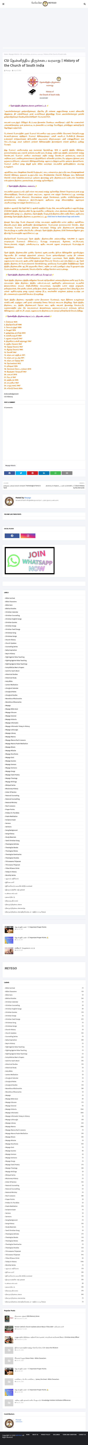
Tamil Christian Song (12, 840)
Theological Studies (12, 858)
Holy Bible (9, 681)
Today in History (11, 872)
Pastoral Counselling (13, 799)
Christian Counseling (13, 615)
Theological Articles (12, 844)
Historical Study (11, 678)
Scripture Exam (11, 820)
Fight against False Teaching (15, 657)
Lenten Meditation (12, 685)
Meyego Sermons (11, 768)
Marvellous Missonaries (13, 702)
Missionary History (12, 789)
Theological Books (12, 847)
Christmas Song (11, 633)
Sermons (8, 827)
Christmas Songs (11, 636)
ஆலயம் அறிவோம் (12, 879)
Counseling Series (12, 647)
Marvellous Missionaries (14, 698)
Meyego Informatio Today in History (18, 726)
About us (35, 1434)
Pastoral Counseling (12, 795)
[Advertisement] (44, 28)
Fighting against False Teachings (16, 664)
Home (6, 54)
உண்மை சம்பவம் (11, 893)
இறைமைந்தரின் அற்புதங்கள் (15, 890)
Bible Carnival (10, 598)
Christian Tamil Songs (13, 629)
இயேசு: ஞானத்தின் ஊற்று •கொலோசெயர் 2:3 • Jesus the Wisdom (36, 1348)
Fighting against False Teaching (16, 660)
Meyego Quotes (11, 761)
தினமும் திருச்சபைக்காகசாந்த (15, 908)
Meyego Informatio (12, 723)
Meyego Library (11, 733)
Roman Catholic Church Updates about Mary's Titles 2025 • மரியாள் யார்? (39, 1327)
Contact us (82, 1434)
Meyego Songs (10, 771)
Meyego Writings (11, 782)
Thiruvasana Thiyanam (13, 861)
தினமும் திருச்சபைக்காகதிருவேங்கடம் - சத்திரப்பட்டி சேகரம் (26, 912)
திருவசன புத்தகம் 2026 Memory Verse (27, 1316)
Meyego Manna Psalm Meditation (17, 743)
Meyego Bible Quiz (12, 709)
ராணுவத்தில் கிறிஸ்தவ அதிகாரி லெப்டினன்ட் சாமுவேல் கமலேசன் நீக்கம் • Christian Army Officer (47, 1337)
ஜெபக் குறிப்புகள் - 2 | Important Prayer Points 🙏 (31, 937)
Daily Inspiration (11, 650)
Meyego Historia (14, 54)
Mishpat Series (10, 785)
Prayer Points (10, 809)
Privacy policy (45, 1434)
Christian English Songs (14, 619)
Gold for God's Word (12, 671)
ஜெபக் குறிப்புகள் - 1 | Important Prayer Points (30, 927)
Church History (11, 640)
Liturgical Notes (11, 692)
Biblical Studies (11, 608)
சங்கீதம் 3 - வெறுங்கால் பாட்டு (25, 948)
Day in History (10, 653)
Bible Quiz (9, 605)
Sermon (8, 823)
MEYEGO (19, 1435)
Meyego (8, 70)
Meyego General (11, 716)
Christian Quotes (11, 622)
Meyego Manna (11, 737)
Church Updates (11, 643)
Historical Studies (12, 674)
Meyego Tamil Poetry (12, 775)
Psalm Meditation (12, 816)
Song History (10, 834)
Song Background (12, 830)
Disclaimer (56, 1434)
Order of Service (11, 792)
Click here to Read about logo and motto (63, 217)
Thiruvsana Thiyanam (13, 865)
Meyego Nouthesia (12, 754)
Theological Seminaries (13, 854)
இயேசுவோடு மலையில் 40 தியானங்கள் (19, 886)
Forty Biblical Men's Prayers (15, 667)
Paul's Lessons (10, 806)
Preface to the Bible (12, 813)
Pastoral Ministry (11, 802)
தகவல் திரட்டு (10, 897)
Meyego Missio (10, 747)
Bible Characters (11, 601)
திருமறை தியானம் (12, 901)
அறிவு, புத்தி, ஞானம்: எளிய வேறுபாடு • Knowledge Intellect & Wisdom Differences (43, 1400)
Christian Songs (11, 626)
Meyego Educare (11, 712)
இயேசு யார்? (10, 882)
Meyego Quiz (10, 757)
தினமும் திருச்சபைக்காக (14, 904)
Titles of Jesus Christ (12, 868)
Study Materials (11, 837)
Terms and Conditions (70, 1434)
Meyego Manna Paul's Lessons (16, 740)
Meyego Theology (11, 778)
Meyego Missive (11, 750)
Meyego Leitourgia (12, 730)
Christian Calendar (12, 612)
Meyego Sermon (11, 764)
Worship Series (11, 875)
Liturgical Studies (11, 695)
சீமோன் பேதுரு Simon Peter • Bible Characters (30, 1358)
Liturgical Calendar (12, 688)
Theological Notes (12, 851)
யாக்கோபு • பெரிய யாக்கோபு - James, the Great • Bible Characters (37, 1379)
